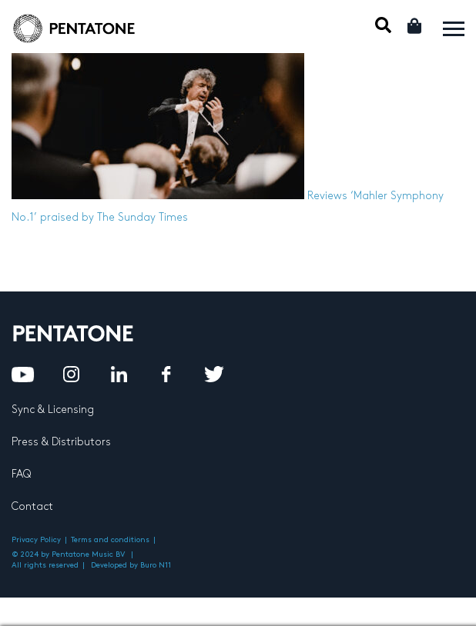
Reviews (327, 196)
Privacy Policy (36, 540)
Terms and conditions (110, 540)
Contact (32, 506)
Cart (415, 26)
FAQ (21, 474)
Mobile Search (383, 25)
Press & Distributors (61, 442)
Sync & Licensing (53, 410)
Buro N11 (155, 565)
